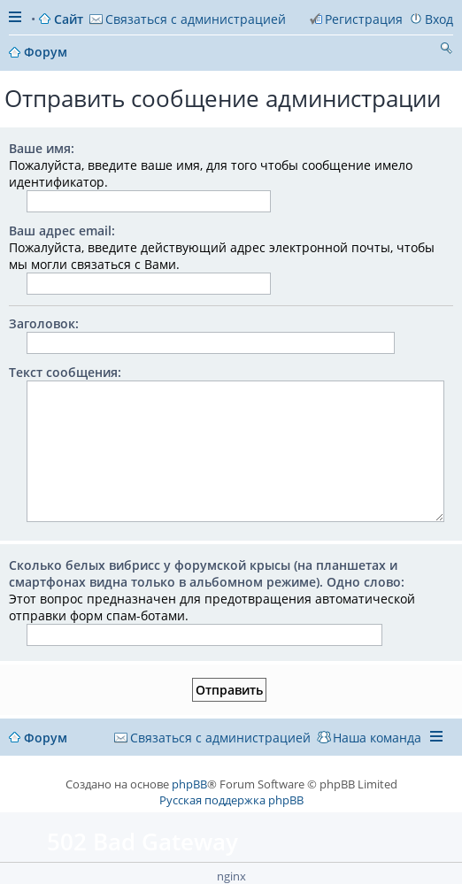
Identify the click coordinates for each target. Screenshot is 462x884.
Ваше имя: (41, 148)
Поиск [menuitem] (446, 50)
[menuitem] (187, 19)
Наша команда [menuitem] (377, 737)
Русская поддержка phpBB (231, 800)
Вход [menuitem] (439, 19)
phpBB (189, 784)
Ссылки (17, 19)
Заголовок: (44, 323)
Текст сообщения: (65, 372)
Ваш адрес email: (62, 230)
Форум (45, 737)
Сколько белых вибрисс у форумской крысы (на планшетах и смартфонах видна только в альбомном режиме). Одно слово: (206, 573)
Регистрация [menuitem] (364, 19)
